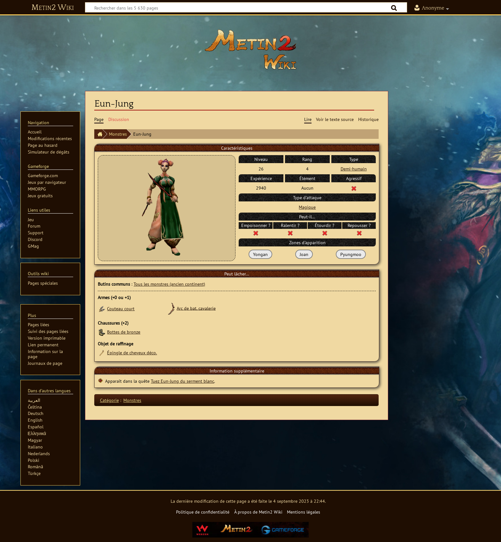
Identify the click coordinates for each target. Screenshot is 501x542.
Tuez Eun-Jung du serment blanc (182, 381)
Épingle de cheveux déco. (132, 353)
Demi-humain (354, 169)
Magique (307, 207)
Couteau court (121, 308)
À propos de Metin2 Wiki (258, 512)
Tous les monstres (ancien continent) (169, 284)
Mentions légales (303, 512)
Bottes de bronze (123, 332)
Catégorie (109, 400)
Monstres (118, 134)
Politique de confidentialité (202, 512)
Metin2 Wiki (52, 7)
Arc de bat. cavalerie (196, 308)
